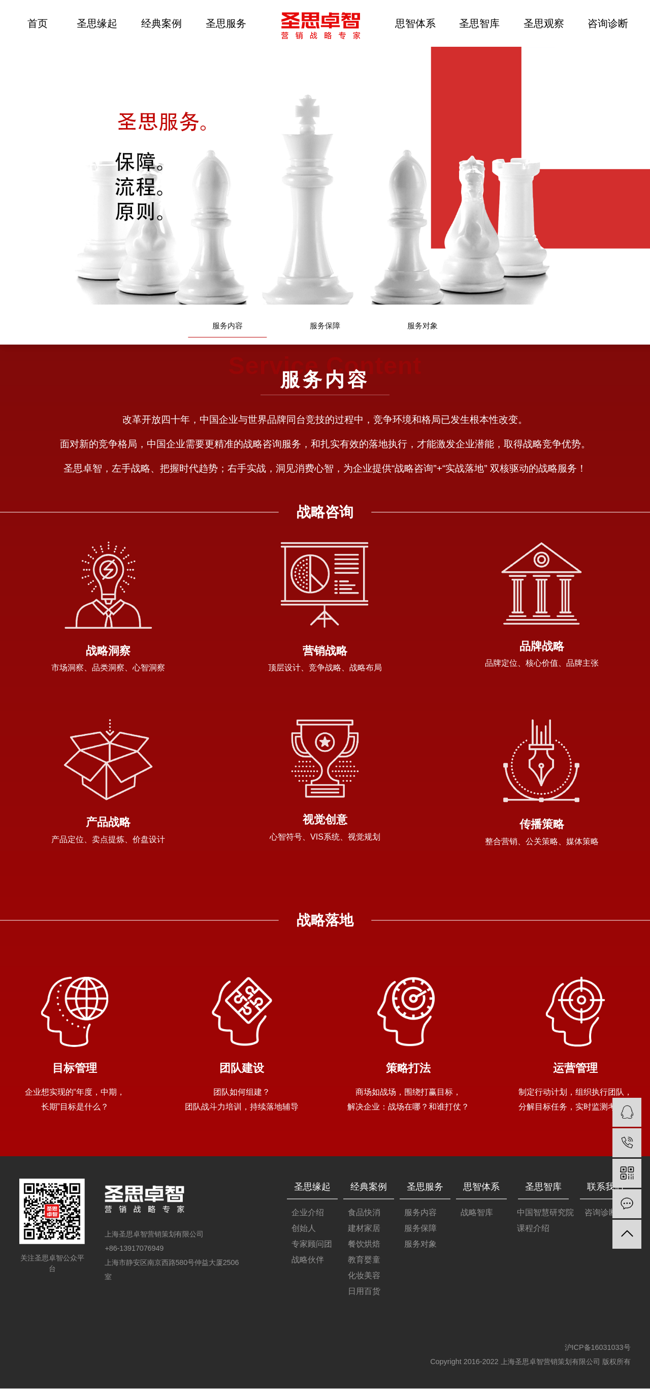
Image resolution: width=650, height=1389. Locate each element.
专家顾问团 (311, 1244)
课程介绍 (533, 1228)
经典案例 (161, 23)
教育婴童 (364, 1260)
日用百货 (364, 1291)
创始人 (303, 1228)
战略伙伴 (307, 1260)
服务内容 (227, 326)
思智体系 (415, 23)
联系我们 (605, 1187)
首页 (37, 23)
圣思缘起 (97, 23)
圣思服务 (226, 23)
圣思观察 (544, 23)
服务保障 (325, 326)
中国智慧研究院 (545, 1213)
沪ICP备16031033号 (598, 1348)
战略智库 (477, 1213)
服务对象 (422, 326)
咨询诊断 (608, 23)
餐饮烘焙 (364, 1244)
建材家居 (364, 1228)
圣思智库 (479, 23)
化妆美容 (364, 1276)
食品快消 (364, 1213)
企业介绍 (307, 1213)
